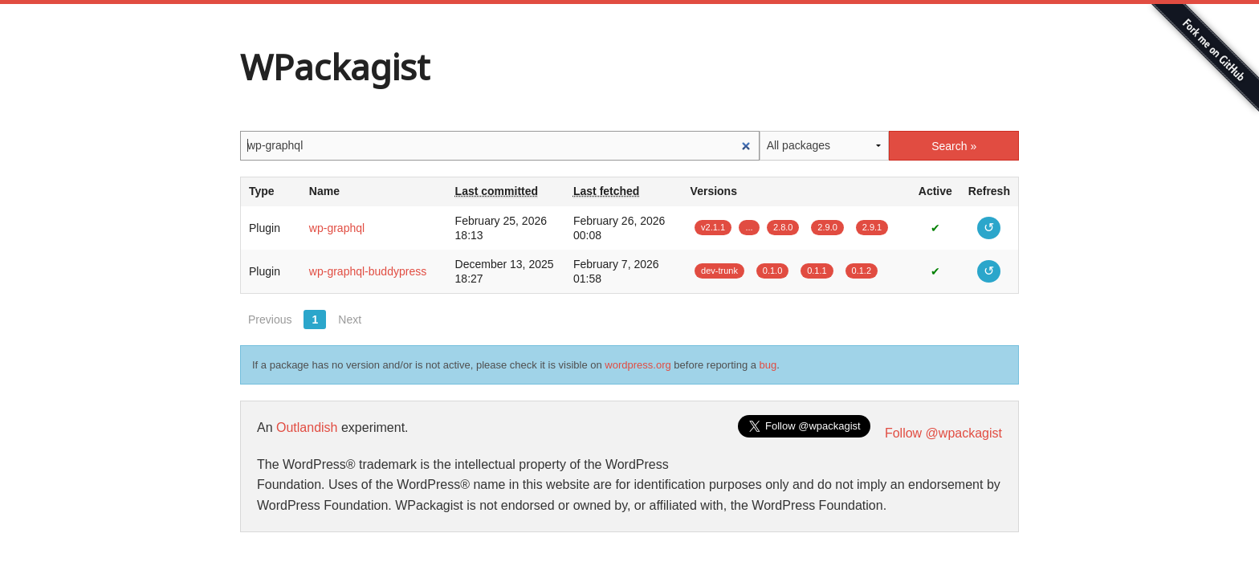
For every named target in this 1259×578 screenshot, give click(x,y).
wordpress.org (637, 365)
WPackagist (335, 67)
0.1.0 (772, 270)
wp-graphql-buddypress (367, 271)
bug (768, 365)
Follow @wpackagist (943, 433)
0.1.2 (861, 270)
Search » (953, 146)
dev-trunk (719, 270)
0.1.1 (816, 270)
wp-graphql (337, 228)
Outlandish (307, 427)
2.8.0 (782, 227)
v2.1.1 (713, 227)
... (748, 227)
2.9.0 (827, 227)
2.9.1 (872, 227)
